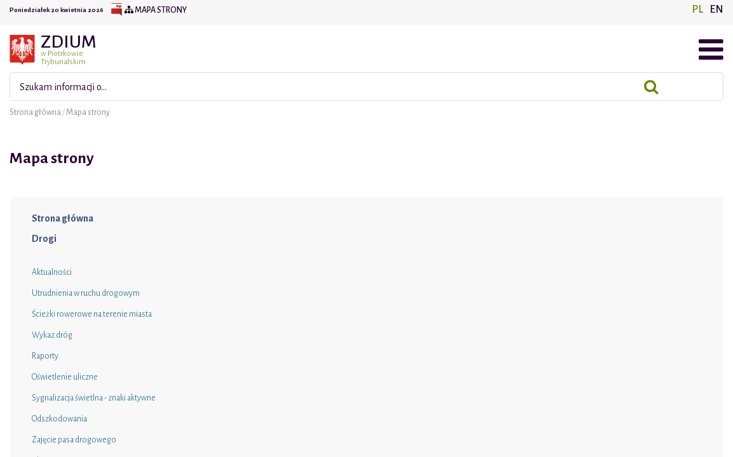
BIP (116, 10)
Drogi (44, 239)
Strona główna (36, 112)
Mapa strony (155, 10)
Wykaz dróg (52, 335)
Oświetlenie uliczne (65, 377)
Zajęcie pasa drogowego (74, 439)
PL (697, 9)
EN (716, 9)
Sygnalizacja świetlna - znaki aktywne (94, 398)
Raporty (45, 356)
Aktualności (52, 272)
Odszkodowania (59, 418)
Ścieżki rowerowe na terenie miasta (92, 314)
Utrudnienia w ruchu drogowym (86, 293)
